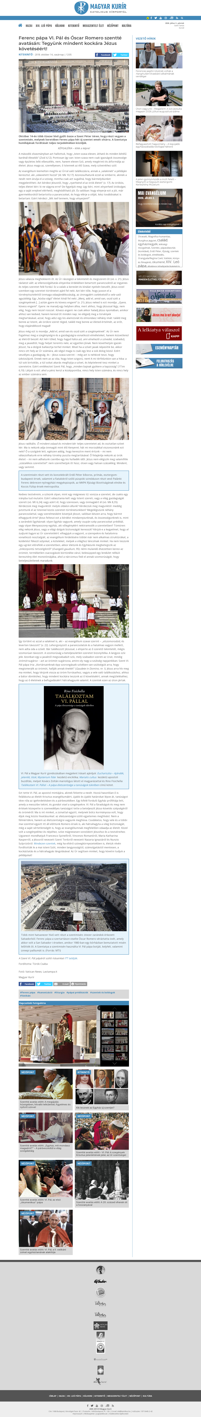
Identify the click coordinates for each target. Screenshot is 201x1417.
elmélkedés (158, 254)
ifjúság (165, 251)
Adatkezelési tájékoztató (118, 1414)
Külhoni (60, 26)
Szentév (155, 247)
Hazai (29, 26)
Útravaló (142, 236)
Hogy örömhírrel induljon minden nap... (155, 197)
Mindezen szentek (44, 843)
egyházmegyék (148, 244)
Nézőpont (113, 26)
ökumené (158, 262)
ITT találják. (71, 958)
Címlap (52, 1396)
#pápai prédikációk (77, 992)
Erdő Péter (155, 251)
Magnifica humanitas (159, 236)
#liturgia (59, 992)
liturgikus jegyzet (147, 240)
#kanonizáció (44, 992)
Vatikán (168, 258)
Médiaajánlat (89, 1414)
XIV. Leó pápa (44, 26)
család (162, 239)
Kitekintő (73, 26)
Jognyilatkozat (101, 1414)
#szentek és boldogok (102, 992)
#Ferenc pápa (27, 992)
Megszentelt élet (93, 26)
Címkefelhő (144, 231)
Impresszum (77, 1414)
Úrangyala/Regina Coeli (150, 258)
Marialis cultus (87, 777)
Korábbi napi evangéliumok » (168, 224)
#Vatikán (25, 995)
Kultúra (126, 26)
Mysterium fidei (47, 777)
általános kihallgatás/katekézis (164, 266)
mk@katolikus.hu (124, 1411)
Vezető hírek (146, 38)
